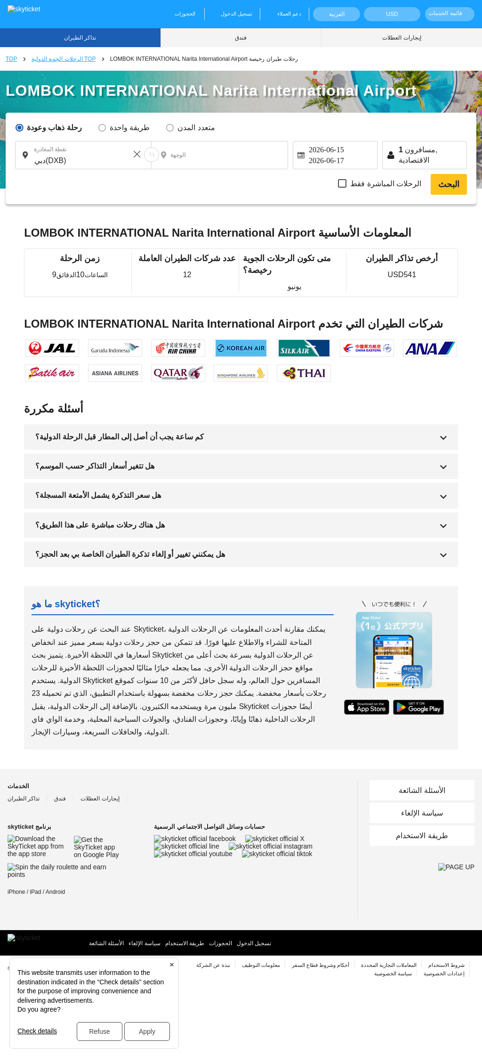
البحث (448, 184)
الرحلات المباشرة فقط (385, 184)
